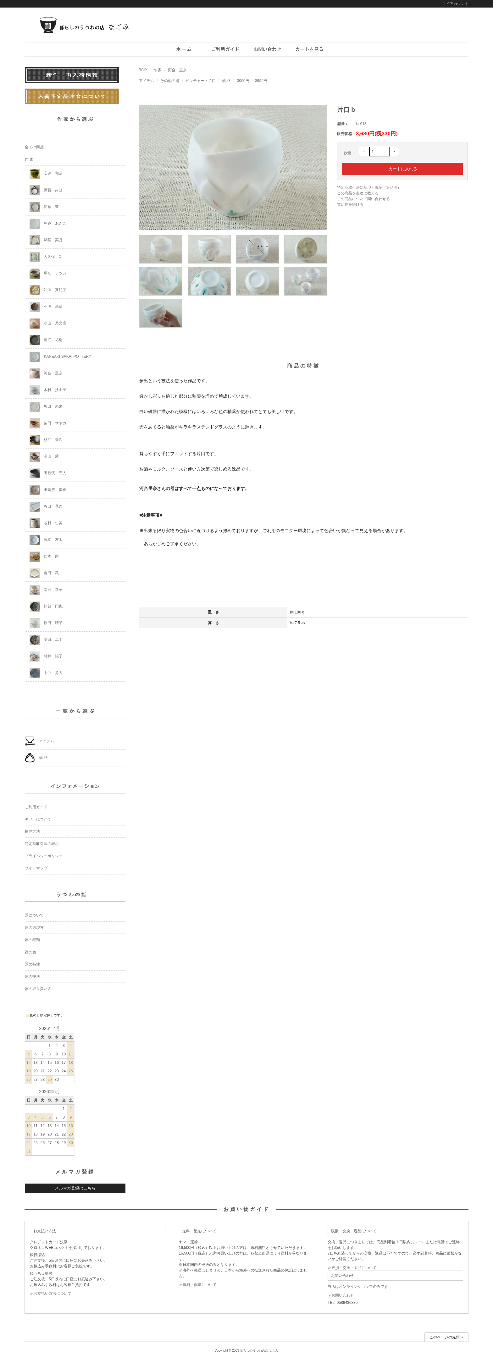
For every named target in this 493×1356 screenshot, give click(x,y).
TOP (143, 70)
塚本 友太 (46, 540)
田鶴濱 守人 (48, 473)
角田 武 (44, 573)
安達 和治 (46, 174)
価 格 (226, 81)
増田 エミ (46, 640)
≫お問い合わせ (341, 1295)
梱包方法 (32, 831)
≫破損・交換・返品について (352, 1268)
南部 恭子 (46, 590)
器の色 (30, 952)
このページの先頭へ (446, 1337)
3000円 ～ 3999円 (252, 81)
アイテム (146, 81)
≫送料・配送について (198, 1284)
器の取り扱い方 (38, 989)
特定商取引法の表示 (42, 843)
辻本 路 (44, 557)
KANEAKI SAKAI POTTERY (60, 357)
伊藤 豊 (44, 207)
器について (34, 915)
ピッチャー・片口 (201, 81)
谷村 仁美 (46, 523)
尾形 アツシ (48, 274)
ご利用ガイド (36, 807)
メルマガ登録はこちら (75, 1188)
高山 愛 (44, 457)
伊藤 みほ (46, 190)
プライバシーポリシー (44, 856)
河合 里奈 (177, 70)
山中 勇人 (46, 673)
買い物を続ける (350, 204)
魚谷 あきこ (48, 224)
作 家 (157, 70)
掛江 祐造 (46, 340)
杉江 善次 (46, 440)
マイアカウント (455, 4)
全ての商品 (34, 147)
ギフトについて (38, 819)
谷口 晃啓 (46, 507)
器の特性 (32, 964)
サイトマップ (36, 868)
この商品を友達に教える (358, 193)
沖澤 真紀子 (48, 290)
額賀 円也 (46, 607)
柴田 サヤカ (48, 423)
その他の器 (169, 81)
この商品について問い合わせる (363, 199)
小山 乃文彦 (48, 324)
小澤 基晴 (46, 307)
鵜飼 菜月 (46, 240)
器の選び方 (34, 927)
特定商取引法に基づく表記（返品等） (369, 187)
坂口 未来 (46, 407)
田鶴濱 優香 (48, 490)
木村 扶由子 (48, 390)
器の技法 (32, 976)
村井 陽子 (46, 656)
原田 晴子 (46, 623)
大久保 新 (46, 257)
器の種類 (32, 940)
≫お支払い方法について (50, 1293)
